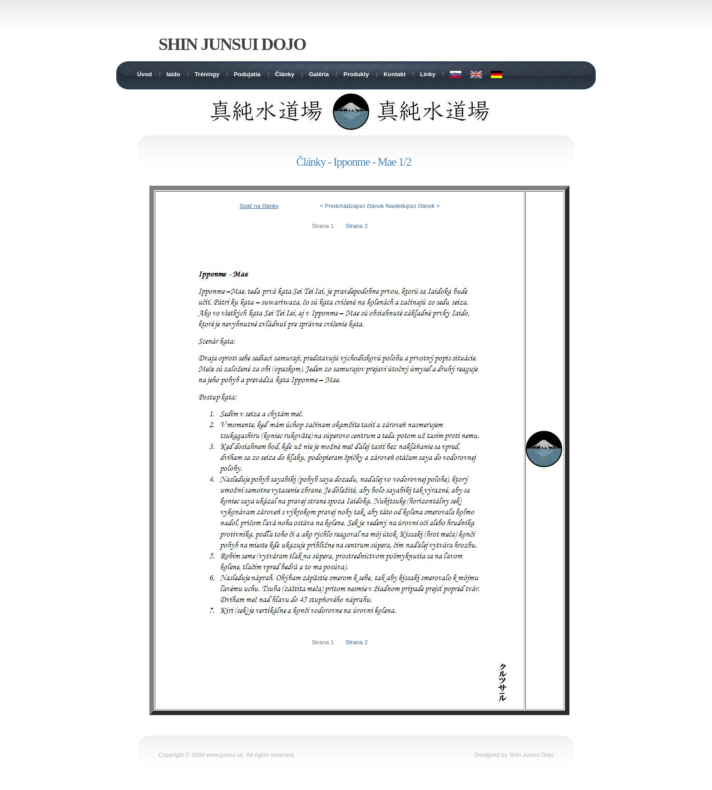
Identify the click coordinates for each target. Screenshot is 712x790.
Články (285, 74)
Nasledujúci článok (410, 205)
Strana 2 (357, 225)
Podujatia (247, 74)
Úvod (144, 74)
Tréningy (207, 74)
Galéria (319, 74)
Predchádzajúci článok (354, 205)
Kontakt (394, 74)
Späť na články (259, 205)
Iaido (173, 74)
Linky (427, 74)
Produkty (356, 74)
